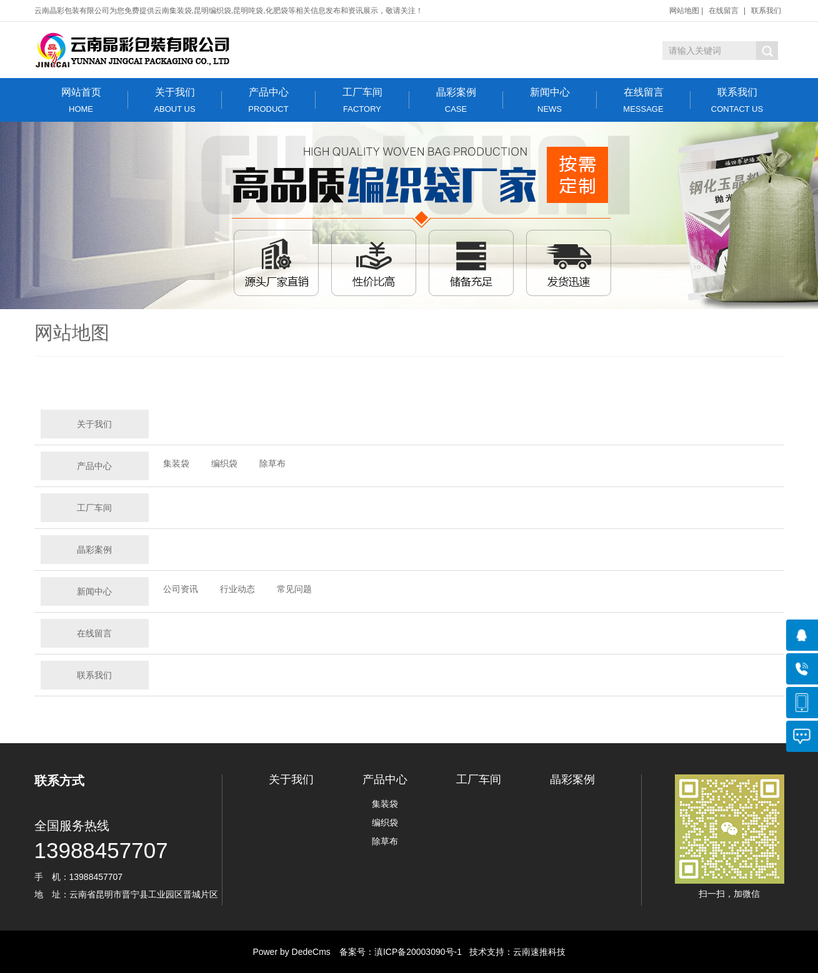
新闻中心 (550, 100)
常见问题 (294, 589)
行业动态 (237, 589)
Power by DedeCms (291, 952)
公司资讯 (180, 589)
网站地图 (684, 10)
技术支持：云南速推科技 (514, 952)
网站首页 (81, 100)
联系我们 (766, 10)
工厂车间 (362, 100)
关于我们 (175, 100)
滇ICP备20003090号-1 (418, 952)
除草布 (272, 463)
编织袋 (224, 463)
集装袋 (176, 463)
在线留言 (724, 10)
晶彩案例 (456, 100)
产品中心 (269, 100)
